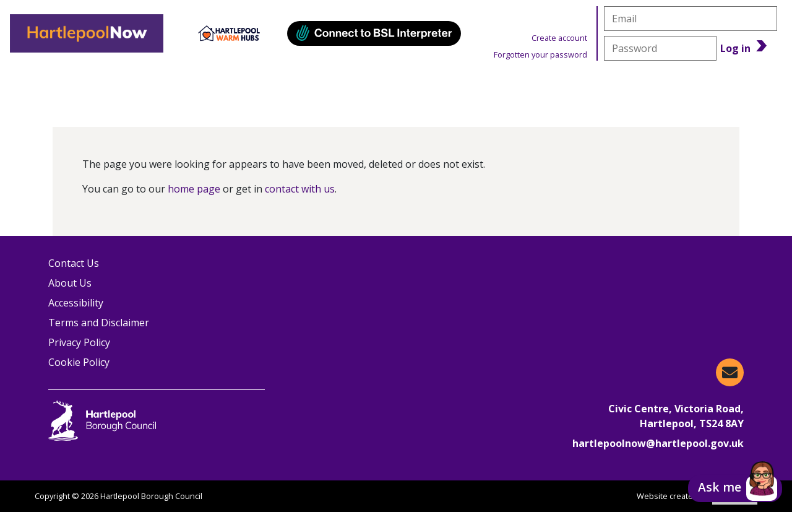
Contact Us (73, 263)
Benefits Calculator (708, 84)
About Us (70, 283)
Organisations (69, 84)
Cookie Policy (79, 362)
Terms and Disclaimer (98, 322)
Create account (559, 37)
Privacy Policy (79, 342)
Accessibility (75, 303)
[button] (735, 488)
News (580, 84)
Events (365, 84)
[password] (660, 48)
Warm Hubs (474, 84)
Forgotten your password (540, 54)
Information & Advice (227, 84)
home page (194, 189)
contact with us (300, 189)
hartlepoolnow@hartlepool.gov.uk (658, 443)
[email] (690, 18)
